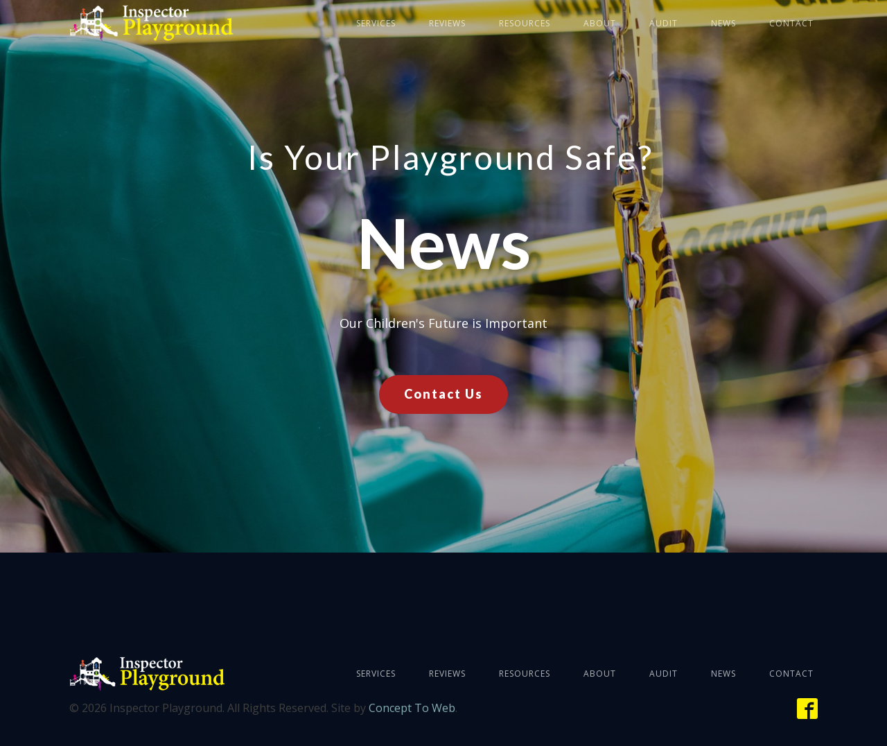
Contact (791, 23)
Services (376, 23)
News (723, 23)
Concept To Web (412, 707)
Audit (663, 23)
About (599, 23)
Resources (524, 23)
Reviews (447, 23)
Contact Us (443, 393)
